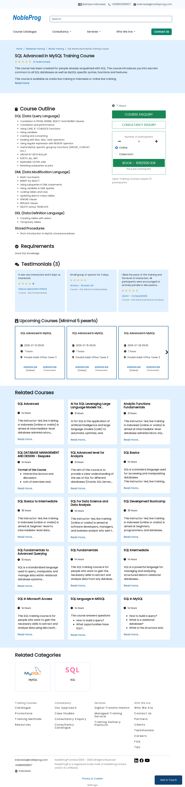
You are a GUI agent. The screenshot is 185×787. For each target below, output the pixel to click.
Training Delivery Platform (107, 723)
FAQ (137, 741)
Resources (23, 725)
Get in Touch (168, 780)
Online (123, 148)
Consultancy (60, 32)
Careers (140, 736)
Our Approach (66, 708)
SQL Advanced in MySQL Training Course (88, 48)
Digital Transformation (112, 708)
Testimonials (144, 730)
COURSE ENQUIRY (139, 114)
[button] (166, 352)
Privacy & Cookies (92, 778)
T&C (137, 747)
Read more (22, 83)
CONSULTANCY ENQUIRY (139, 125)
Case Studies (64, 713)
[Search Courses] (111, 19)
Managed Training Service (108, 714)
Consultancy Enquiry (70, 719)
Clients (139, 725)
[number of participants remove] (120, 141)
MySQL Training (56, 48)
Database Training (35, 48)
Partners (141, 719)
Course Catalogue (24, 32)
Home (19, 48)
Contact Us (161, 32)
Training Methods (28, 719)
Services (93, 32)
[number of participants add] (157, 141)
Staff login (92, 785)
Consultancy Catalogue (64, 726)
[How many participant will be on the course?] (139, 141)
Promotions (24, 713)
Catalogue (23, 708)
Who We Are (124, 32)
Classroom (126, 154)
